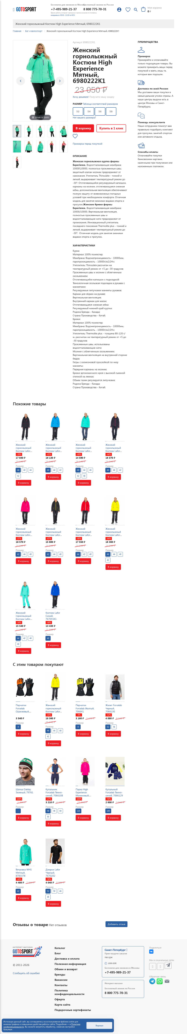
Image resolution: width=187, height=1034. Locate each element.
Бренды (60, 974)
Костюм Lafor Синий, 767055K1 (53, 616)
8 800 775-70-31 (94, 9)
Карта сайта (62, 1004)
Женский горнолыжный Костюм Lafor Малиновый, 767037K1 (23, 535)
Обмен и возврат (66, 969)
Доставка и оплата (67, 958)
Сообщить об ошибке (26, 973)
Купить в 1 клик (111, 128)
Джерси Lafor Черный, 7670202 (53, 872)
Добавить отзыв (116, 924)
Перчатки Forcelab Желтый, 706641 (85, 708)
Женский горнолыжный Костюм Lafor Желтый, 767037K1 (113, 535)
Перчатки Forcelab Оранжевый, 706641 (22, 709)
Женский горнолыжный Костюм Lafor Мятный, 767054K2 (23, 619)
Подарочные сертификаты (73, 1010)
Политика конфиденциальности (69, 992)
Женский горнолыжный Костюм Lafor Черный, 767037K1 (23, 451)
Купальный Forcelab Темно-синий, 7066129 (114, 792)
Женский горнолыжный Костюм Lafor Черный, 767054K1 (53, 535)
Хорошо (99, 1025)
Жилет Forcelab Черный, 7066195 (114, 708)
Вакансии (61, 979)
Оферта (60, 999)
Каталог (60, 948)
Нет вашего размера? (84, 117)
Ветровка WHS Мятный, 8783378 (24, 872)
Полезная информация (70, 964)
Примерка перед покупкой (87, 143)
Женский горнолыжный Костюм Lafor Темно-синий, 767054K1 (113, 451)
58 (111, 111)
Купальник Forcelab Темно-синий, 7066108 (54, 792)
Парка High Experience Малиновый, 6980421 (82, 794)
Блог (58, 953)
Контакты (61, 985)
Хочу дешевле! (81, 96)
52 (77, 111)
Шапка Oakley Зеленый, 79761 (24, 791)
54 (89, 111)
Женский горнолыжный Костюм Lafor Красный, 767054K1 (83, 535)
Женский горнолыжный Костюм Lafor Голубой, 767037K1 (53, 451)
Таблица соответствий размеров (100, 103)
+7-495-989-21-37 (64, 9)
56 (100, 111)
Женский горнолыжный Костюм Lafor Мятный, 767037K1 (83, 451)
